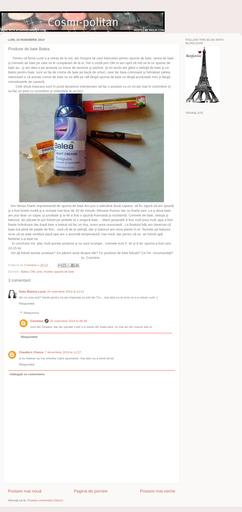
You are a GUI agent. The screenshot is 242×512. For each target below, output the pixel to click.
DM (32, 271)
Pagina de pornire (90, 491)
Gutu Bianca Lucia (32, 291)
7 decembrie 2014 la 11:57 (63, 352)
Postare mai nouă (24, 491)
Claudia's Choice (31, 352)
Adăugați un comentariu (27, 374)
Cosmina (36, 321)
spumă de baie (64, 271)
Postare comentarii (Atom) (45, 500)
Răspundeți (26, 303)
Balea (25, 271)
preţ (39, 271)
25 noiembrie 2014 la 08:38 (68, 321)
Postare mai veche (157, 491)
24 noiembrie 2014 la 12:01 (65, 291)
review (48, 271)
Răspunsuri (31, 313)
